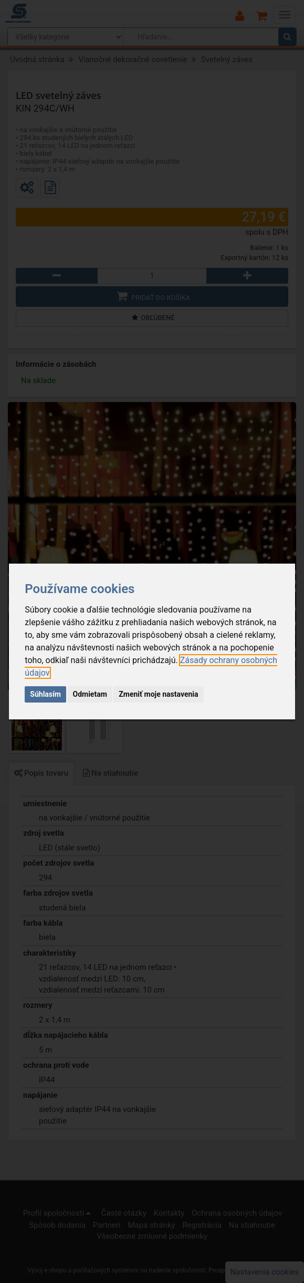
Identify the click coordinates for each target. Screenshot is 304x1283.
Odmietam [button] (90, 694)
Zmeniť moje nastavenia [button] (158, 694)
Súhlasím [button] (45, 694)
